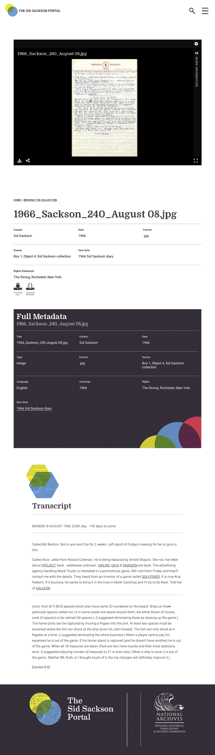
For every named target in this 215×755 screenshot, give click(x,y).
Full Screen (196, 160)
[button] (197, 53)
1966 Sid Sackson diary (95, 256)
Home (17, 200)
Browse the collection (40, 200)
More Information (196, 59)
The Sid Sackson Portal (40, 11)
